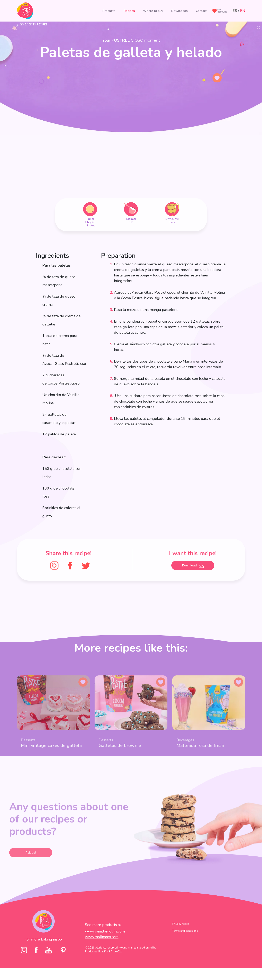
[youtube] (48, 959)
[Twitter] (86, 565)
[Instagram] (54, 565)
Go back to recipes (33, 24)
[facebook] (36, 959)
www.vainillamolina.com (105, 939)
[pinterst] (63, 959)
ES (235, 10)
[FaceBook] (70, 565)
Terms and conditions (185, 940)
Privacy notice (180, 932)
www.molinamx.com (102, 945)
